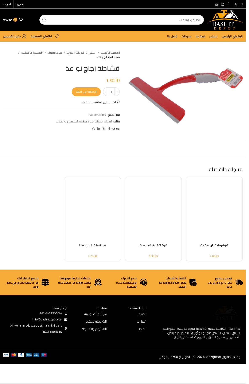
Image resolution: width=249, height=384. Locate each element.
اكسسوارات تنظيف (32, 52)
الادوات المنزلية (76, 52)
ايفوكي (164, 356)
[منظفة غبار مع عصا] (92, 206)
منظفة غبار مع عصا (92, 245)
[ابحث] (121, 20)
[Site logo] (225, 19)
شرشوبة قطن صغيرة (214, 245)
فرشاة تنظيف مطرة (153, 245)
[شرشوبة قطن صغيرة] (214, 206)
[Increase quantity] (105, 91)
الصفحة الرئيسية (110, 52)
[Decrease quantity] (117, 91)
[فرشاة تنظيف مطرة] (153, 206)
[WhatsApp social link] (217, 4)
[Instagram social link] (223, 4)
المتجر (92, 52)
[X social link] (104, 129)
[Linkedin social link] (98, 129)
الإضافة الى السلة (86, 91)
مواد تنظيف (55, 52)
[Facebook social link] (228, 4)
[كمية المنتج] (111, 91)
